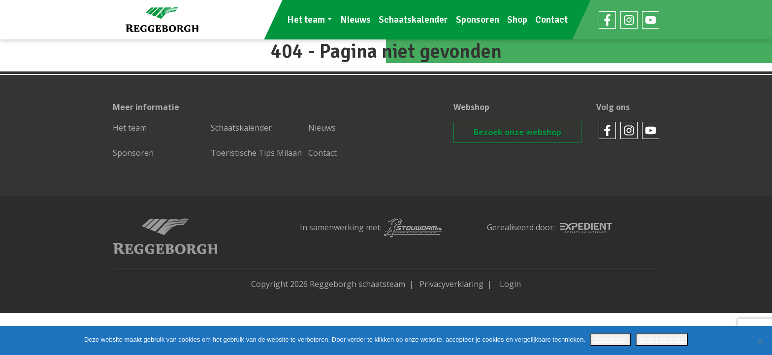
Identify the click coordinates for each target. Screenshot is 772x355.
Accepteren (610, 339)
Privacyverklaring (451, 284)
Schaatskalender (413, 20)
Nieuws (355, 20)
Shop (517, 20)
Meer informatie (662, 339)
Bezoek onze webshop (517, 132)
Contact (551, 20)
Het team (306, 20)
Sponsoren (477, 20)
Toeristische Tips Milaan (256, 152)
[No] (760, 341)
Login (510, 284)
